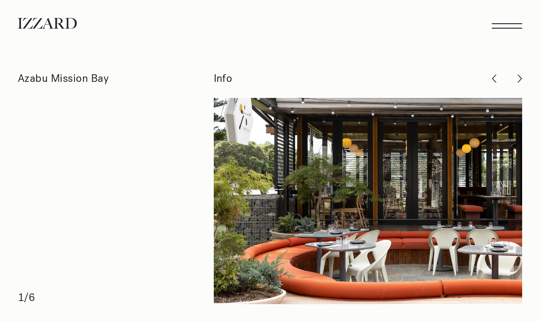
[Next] (368, 201)
